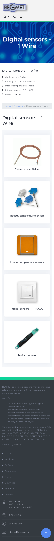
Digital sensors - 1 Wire (37, 106)
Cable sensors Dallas (14, 77)
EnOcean (8, 465)
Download (8, 482)
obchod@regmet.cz (19, 532)
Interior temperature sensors (18, 85)
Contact (7, 494)
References (9, 471)
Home (7, 106)
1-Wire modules (11, 94)
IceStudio (18, 444)
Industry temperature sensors (18, 81)
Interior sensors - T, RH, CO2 (17, 90)
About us (8, 488)
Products (18, 106)
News (6, 477)
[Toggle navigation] (21, 17)
